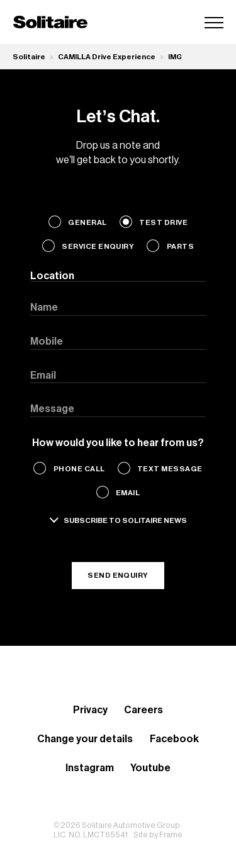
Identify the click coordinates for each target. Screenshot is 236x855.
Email (128, 492)
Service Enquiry (98, 246)
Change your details (85, 739)
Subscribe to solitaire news (125, 520)
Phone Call (79, 469)
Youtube (150, 768)
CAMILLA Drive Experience (106, 56)
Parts (180, 246)
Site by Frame (158, 835)
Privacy (90, 710)
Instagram (89, 768)
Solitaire (29, 56)
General (87, 222)
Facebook (174, 739)
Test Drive (163, 222)
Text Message (170, 469)
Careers (143, 710)
